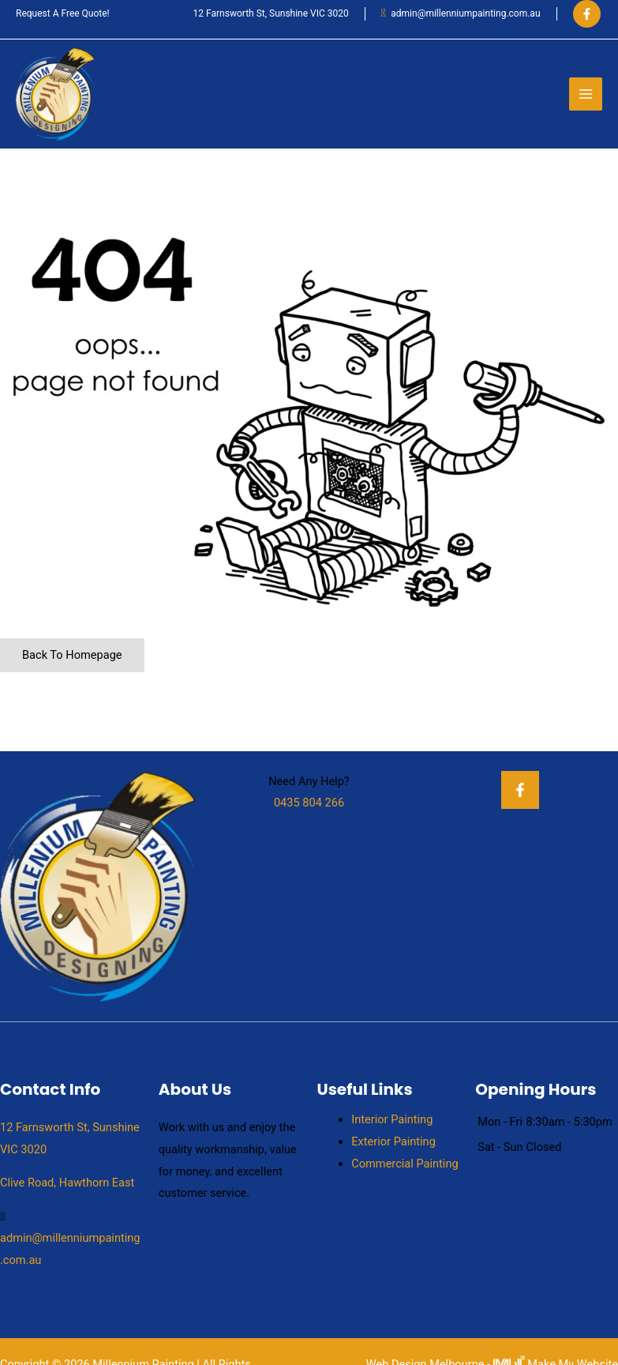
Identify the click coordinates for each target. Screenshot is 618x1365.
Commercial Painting (404, 1163)
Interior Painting (392, 1119)
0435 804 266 (309, 802)
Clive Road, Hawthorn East (67, 1182)
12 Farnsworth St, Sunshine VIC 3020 (271, 13)
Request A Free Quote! (63, 13)
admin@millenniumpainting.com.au (465, 13)
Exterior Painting (393, 1141)
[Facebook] (587, 14)
